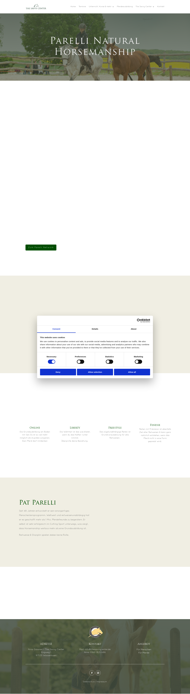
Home (73, 6)
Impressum (102, 682)
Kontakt (161, 6)
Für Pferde (143, 653)
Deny (58, 372)
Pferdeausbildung (125, 6)
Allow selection (95, 372)
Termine (82, 6)
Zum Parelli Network (41, 247)
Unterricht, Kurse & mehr (100, 6)
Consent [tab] (56, 329)
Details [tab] (95, 329)
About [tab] (133, 329)
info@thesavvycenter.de (98, 650)
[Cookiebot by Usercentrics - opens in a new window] (139, 320)
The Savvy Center (144, 6)
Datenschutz (89, 682)
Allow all (132, 372)
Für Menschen (144, 650)
